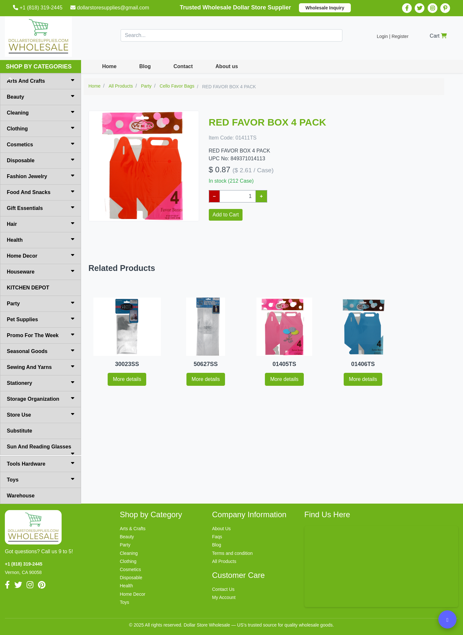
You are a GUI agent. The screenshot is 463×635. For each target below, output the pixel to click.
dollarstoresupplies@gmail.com (110, 7)
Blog (145, 66)
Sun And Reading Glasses (40, 449)
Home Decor (40, 255)
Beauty (40, 96)
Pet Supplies (40, 319)
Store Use (40, 414)
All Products (224, 561)
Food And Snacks (40, 192)
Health (40, 239)
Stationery (40, 382)
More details (127, 379)
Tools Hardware (40, 463)
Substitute (19, 431)
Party (40, 303)
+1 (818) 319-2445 (38, 7)
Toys (40, 479)
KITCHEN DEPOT (28, 287)
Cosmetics (40, 144)
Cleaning (40, 112)
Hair (40, 223)
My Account (223, 597)
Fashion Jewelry (40, 176)
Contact (183, 66)
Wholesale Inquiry (324, 7)
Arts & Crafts (133, 528)
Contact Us (223, 589)
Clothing (40, 128)
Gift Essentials (40, 207)
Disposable (40, 160)
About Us (221, 528)
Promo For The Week (40, 335)
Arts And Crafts (40, 80)
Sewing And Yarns (40, 366)
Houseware (40, 271)
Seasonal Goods (40, 351)
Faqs (217, 536)
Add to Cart (226, 214)
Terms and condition (232, 553)
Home (109, 66)
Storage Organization (40, 398)
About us (227, 66)
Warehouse (21, 495)
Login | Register (393, 36)
